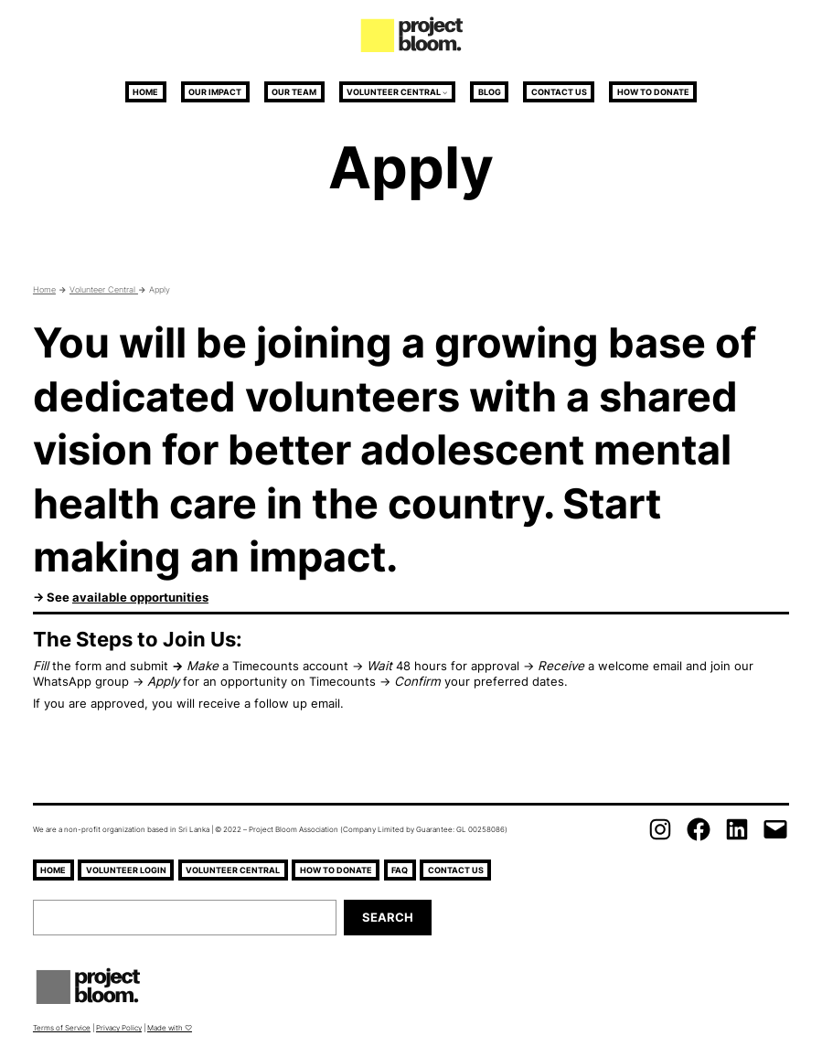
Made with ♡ (169, 1027)
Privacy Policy (119, 1027)
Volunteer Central (394, 92)
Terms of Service (62, 1027)
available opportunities (140, 597)
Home (44, 289)
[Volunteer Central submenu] (445, 92)
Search (387, 917)
